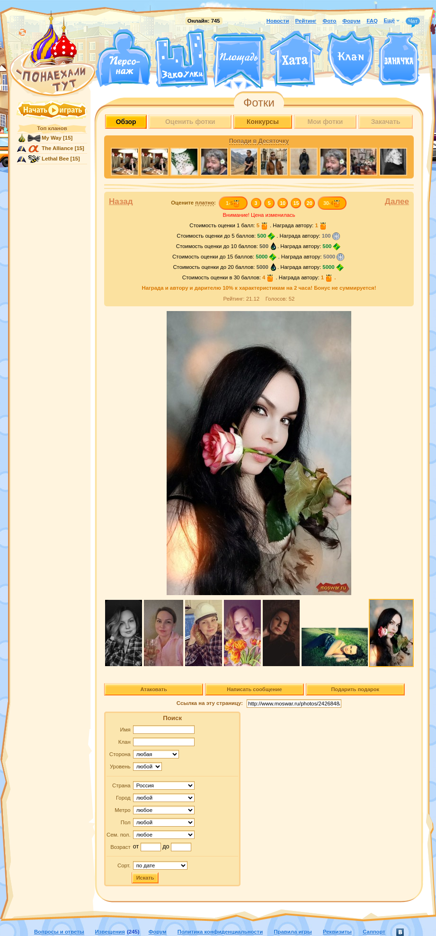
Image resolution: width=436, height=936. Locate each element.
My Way (52, 138)
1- (233, 203)
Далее (397, 201)
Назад (121, 201)
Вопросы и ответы (59, 932)
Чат (413, 21)
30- (332, 203)
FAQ (371, 21)
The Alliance (57, 148)
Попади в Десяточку (259, 141)
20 (309, 203)
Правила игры (292, 932)
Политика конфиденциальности (220, 932)
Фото (329, 21)
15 (296, 203)
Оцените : (193, 203)
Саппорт (374, 932)
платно (204, 202)
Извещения (110, 932)
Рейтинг (306, 21)
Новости (278, 21)
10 (282, 203)
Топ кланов (52, 128)
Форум (351, 21)
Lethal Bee (55, 158)
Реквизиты (337, 932)
